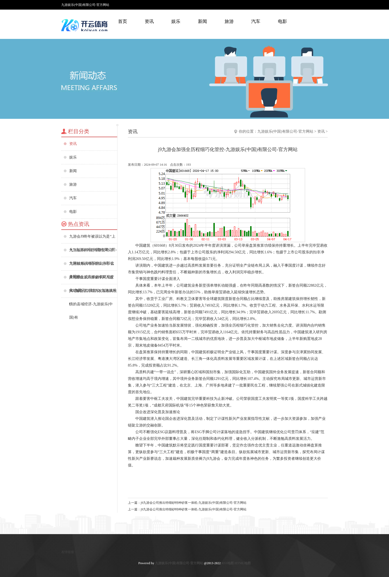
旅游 (229, 21)
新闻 (202, 21)
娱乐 (175, 21)
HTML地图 (242, 563)
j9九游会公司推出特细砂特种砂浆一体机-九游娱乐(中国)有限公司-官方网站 (193, 503)
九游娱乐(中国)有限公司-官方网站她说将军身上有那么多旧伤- (91, 252)
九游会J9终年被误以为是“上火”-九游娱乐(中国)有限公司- (93, 238)
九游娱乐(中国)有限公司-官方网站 (285, 131)
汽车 (255, 21)
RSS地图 (227, 563)
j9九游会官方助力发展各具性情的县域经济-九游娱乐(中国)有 (93, 293)
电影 (282, 21)
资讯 (149, 21)
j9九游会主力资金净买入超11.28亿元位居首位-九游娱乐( (92, 279)
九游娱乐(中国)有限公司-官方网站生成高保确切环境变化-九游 (91, 266)
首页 (122, 21)
